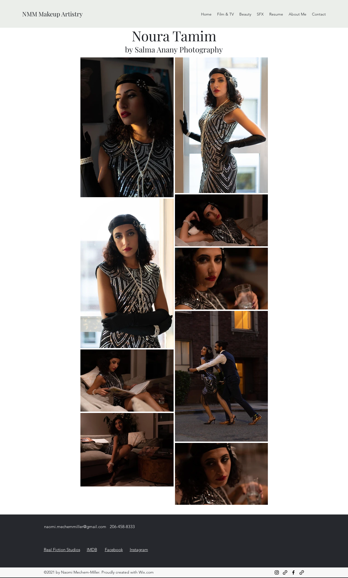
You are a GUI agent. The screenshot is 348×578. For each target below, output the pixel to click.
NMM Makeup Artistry (52, 14)
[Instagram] (277, 572)
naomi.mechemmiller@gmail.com (75, 526)
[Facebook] (293, 572)
